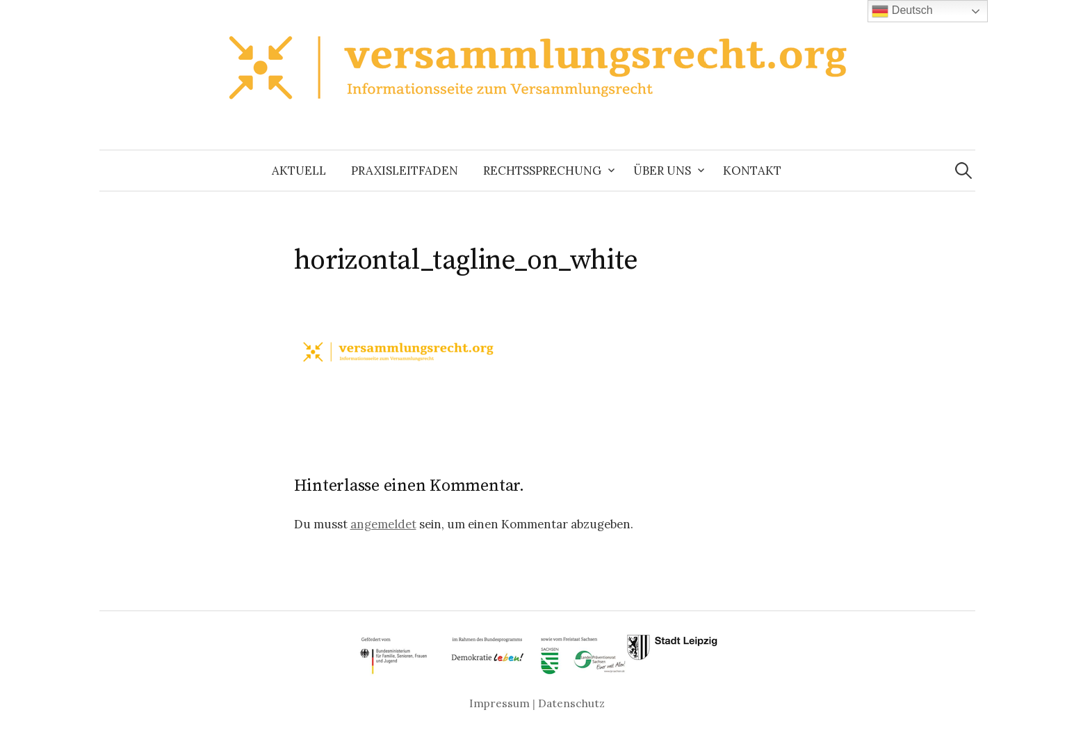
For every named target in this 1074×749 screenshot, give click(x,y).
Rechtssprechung (542, 170)
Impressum (499, 703)
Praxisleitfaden (404, 170)
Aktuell (299, 170)
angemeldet (383, 524)
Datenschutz (571, 703)
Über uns (662, 170)
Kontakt (752, 170)
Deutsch (902, 11)
